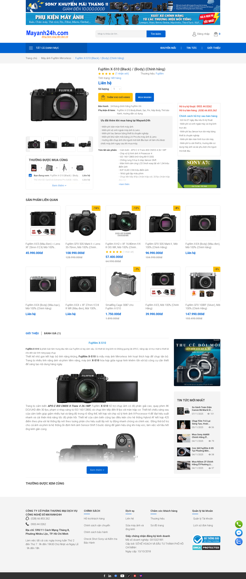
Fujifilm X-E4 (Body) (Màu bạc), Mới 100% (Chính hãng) (43, 306)
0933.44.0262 (38, 524)
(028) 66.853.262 (40, 518)
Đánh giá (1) (52, 333)
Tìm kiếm (156, 34)
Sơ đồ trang (157, 525)
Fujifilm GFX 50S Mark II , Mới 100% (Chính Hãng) (161, 245)
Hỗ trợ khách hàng (94, 518)
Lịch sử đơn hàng (203, 525)
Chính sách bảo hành (96, 532)
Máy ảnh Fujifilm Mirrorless (56, 58)
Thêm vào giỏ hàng (115, 97)
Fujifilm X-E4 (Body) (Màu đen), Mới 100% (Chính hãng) (203, 245)
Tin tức (191, 47)
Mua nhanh (144, 97)
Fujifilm (160, 73)
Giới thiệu (213, 47)
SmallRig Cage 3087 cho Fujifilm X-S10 (120, 306)
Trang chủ (31, 58)
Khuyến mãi (168, 47)
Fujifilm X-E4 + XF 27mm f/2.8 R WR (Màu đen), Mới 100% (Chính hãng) (82, 306)
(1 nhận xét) (122, 73)
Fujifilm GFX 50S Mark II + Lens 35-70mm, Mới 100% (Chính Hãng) (83, 245)
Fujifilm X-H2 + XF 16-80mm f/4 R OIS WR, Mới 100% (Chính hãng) (123, 245)
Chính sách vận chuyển (97, 525)
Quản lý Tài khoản (203, 518)
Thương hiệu (158, 518)
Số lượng (103, 89)
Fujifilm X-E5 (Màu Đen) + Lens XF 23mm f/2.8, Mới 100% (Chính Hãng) (43, 245)
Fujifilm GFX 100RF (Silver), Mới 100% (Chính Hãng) (203, 306)
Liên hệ (130, 518)
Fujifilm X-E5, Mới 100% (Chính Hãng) (162, 306)
